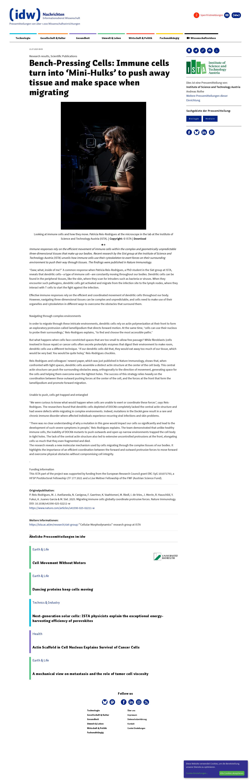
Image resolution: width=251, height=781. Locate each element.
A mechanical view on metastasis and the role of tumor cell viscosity (90, 674)
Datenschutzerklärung (137, 719)
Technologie (23, 38)
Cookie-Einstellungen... (197, 773)
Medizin (210, 118)
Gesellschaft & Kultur (52, 38)
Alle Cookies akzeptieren (231, 773)
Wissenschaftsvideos (201, 38)
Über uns (131, 710)
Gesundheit (83, 38)
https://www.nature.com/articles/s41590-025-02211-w (62, 508)
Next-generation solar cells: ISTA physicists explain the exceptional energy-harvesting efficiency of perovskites (98, 618)
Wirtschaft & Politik (140, 38)
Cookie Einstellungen (136, 728)
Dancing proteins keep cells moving (62, 589)
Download (140, 239)
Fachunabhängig (169, 38)
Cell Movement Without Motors (59, 563)
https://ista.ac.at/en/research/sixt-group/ (53, 525)
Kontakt (130, 724)
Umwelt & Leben (110, 38)
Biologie (194, 118)
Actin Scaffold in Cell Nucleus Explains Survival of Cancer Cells (86, 647)
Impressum (132, 715)
